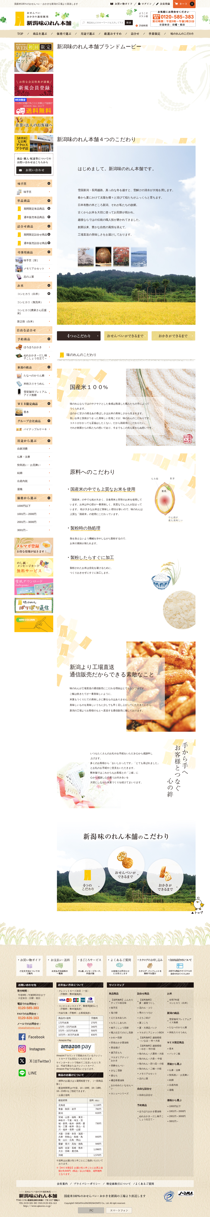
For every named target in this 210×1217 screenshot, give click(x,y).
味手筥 (23, 192)
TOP (20, 33)
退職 (19, 489)
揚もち (114, 1075)
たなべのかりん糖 (29, 375)
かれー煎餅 (116, 1037)
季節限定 (154, 33)
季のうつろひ (146, 1012)
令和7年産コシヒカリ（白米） (179, 1001)
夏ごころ (143, 1022)
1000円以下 (24, 505)
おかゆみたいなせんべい (122, 1087)
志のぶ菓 (24, 276)
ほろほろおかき (28, 347)
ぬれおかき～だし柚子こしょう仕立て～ (31, 356)
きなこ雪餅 (116, 1070)
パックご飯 (174, 1053)
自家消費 (22, 448)
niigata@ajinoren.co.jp (29, 1027)
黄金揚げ (115, 1047)
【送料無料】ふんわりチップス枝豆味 (122, 1001)
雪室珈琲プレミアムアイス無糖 (31, 392)
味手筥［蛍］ (27, 260)
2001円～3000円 (26, 521)
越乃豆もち (116, 1052)
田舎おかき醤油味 (120, 1042)
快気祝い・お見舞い (28, 464)
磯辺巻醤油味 (117, 1080)
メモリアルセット (29, 268)
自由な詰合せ (146, 1095)
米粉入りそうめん (29, 383)
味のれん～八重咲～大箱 (151, 1053)
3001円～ (22, 530)
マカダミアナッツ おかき (120, 1059)
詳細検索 (143, 25)
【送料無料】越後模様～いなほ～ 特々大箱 (150, 1039)
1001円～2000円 (26, 513)
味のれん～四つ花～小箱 (151, 1063)
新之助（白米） (26, 321)
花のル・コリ (146, 1007)
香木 (22, 412)
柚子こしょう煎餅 (120, 1027)
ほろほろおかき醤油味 (150, 1111)
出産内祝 (22, 481)
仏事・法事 (23, 456)
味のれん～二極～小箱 (150, 1068)
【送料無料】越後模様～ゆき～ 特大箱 (150, 1047)
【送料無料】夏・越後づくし (147, 1001)
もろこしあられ (118, 1022)
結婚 (19, 472)
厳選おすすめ (113, 33)
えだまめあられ (118, 1017)
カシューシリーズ (120, 1093)
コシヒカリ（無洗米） (30, 302)
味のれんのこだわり (182, 33)
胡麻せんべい (117, 1065)
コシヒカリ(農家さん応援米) (32, 312)
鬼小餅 (114, 1012)
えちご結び (144, 1017)
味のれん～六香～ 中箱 (150, 1058)
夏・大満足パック (148, 1027)
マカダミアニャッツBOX (151, 1032)
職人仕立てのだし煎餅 (122, 1032)
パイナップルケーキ (31, 429)
